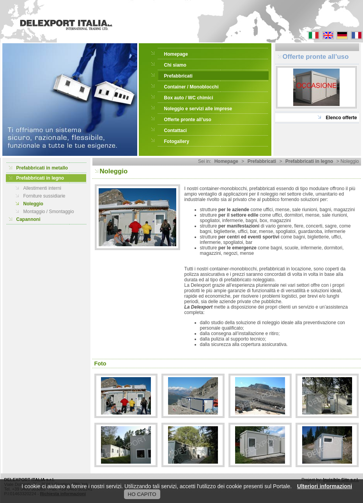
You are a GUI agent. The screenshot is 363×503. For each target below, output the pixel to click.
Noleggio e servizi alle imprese (198, 108)
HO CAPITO (142, 494)
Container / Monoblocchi (191, 87)
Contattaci (175, 130)
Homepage (176, 54)
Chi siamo (175, 65)
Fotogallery (176, 141)
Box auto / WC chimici (188, 98)
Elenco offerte (341, 117)
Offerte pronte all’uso (187, 119)
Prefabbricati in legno (40, 178)
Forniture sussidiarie (44, 196)
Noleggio (33, 203)
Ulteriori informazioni (324, 486)
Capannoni (28, 219)
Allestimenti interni (42, 188)
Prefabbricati (178, 76)
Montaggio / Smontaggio (48, 211)
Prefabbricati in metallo (42, 168)
